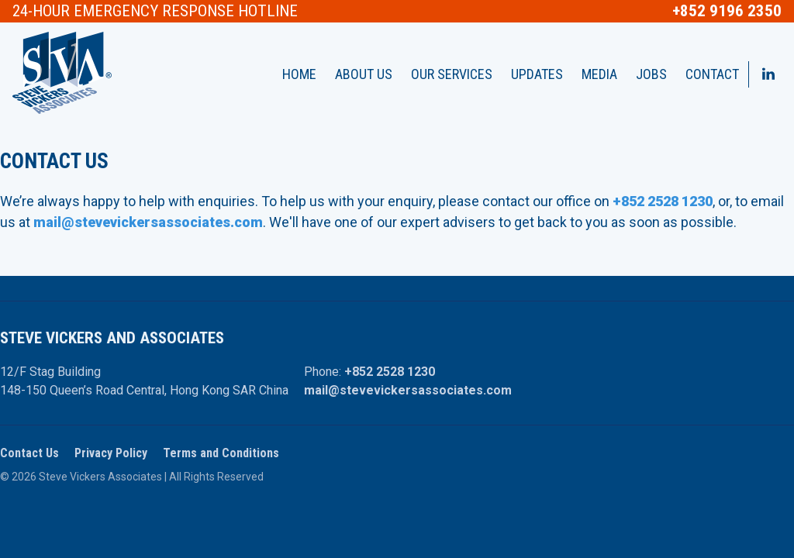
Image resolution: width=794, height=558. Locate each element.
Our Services (451, 74)
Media (599, 74)
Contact (712, 74)
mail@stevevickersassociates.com (408, 390)
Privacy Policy (110, 453)
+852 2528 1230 (389, 371)
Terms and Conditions (221, 453)
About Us (363, 74)
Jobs (651, 74)
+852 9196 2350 (727, 11)
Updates (537, 74)
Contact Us (29, 453)
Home (299, 74)
